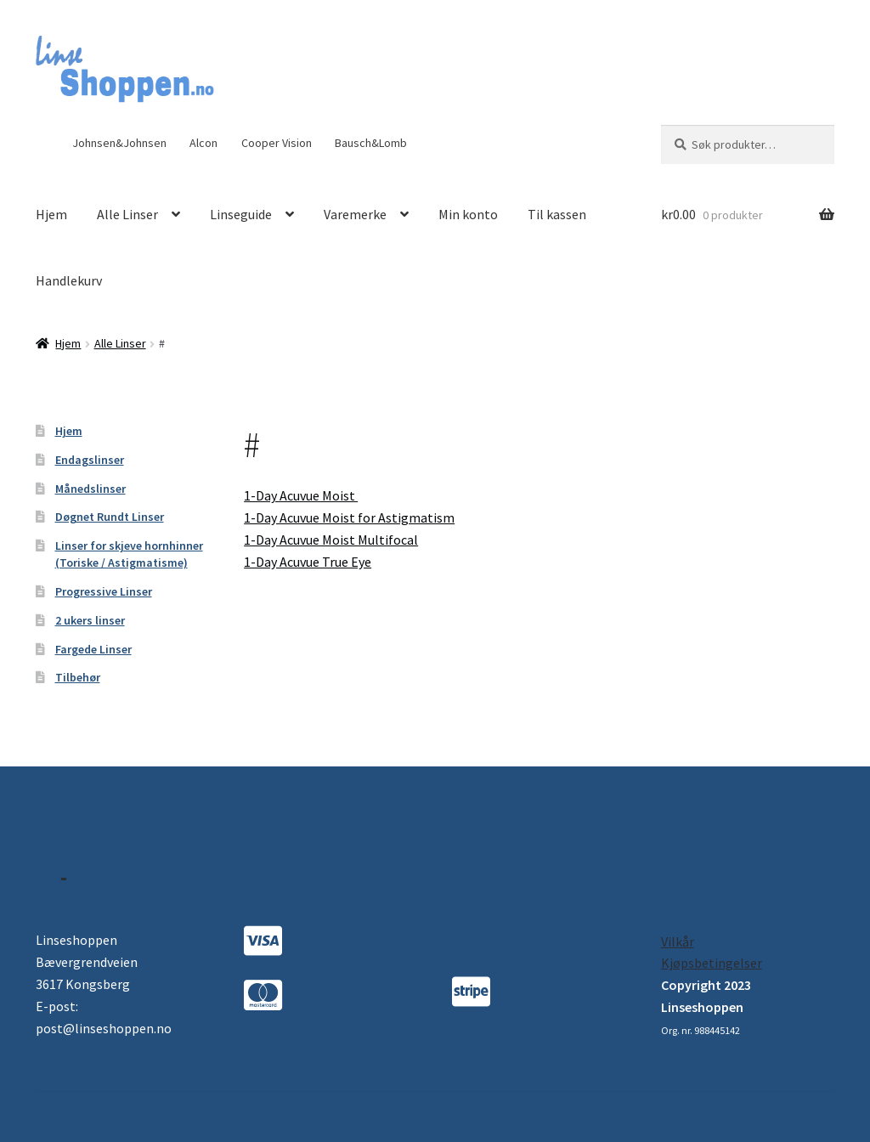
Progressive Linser (103, 591)
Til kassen (557, 214)
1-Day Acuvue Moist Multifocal (331, 539)
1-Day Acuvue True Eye (307, 561)
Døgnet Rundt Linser (109, 516)
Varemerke (355, 214)
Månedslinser (90, 488)
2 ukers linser (90, 620)
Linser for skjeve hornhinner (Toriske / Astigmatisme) (129, 554)
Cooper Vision (276, 142)
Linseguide (241, 214)
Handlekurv (69, 280)
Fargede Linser (93, 649)
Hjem (51, 214)
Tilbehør (77, 677)
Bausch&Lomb (371, 142)
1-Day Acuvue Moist (301, 495)
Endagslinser (89, 459)
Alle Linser (127, 214)
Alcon (203, 142)
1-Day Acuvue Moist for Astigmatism (349, 517)
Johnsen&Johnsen (119, 142)
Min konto (468, 214)
